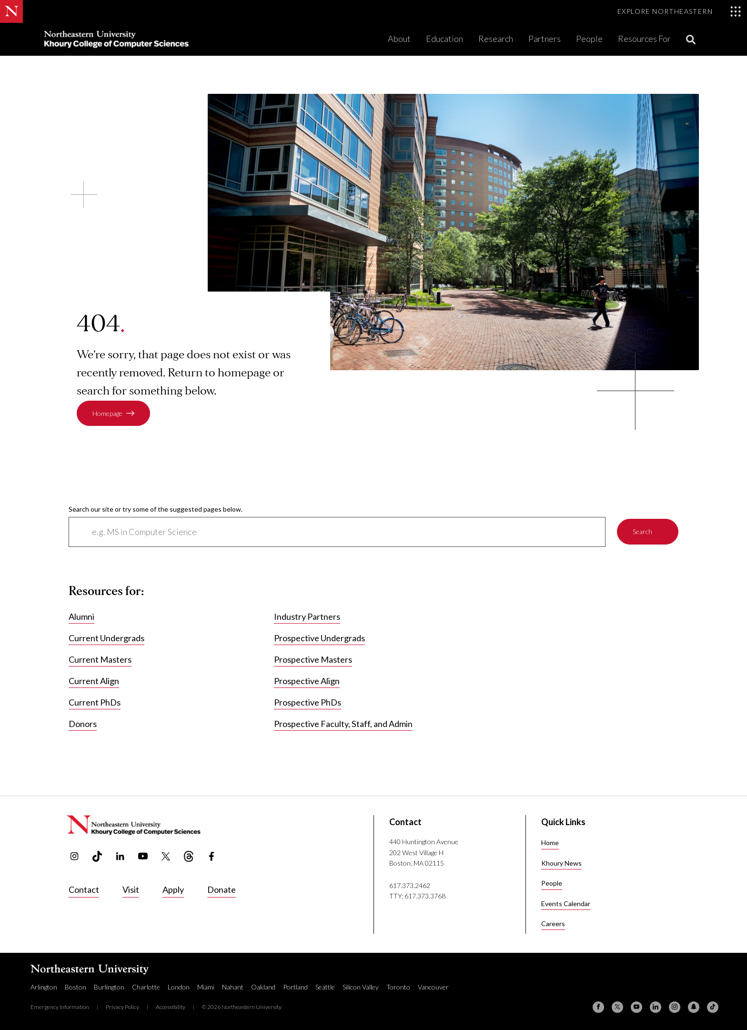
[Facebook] (598, 1007)
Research (495, 38)
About (399, 38)
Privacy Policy (122, 1006)
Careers (553, 923)
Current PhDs (95, 702)
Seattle (325, 987)
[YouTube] (636, 1007)
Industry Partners (307, 617)
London (179, 987)
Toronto (398, 987)
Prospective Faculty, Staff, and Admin (343, 724)
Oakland (263, 987)
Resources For (644, 38)
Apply (173, 889)
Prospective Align (307, 681)
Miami (205, 987)
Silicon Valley (361, 987)
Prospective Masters (313, 660)
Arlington (43, 987)
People (589, 38)
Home (550, 842)
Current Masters (100, 660)
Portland (295, 987)
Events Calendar (565, 903)
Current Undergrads (106, 638)
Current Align (94, 681)
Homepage (107, 413)
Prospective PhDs (307, 702)
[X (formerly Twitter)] (617, 1007)
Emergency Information (59, 1006)
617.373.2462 (409, 885)
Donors (83, 724)
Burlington (109, 987)
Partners (544, 38)
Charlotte (146, 987)
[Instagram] (674, 1007)
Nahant (232, 987)
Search (642, 532)
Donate (221, 889)
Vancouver (433, 987)
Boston (75, 987)
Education (444, 38)
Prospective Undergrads (319, 638)
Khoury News (561, 863)
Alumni (81, 617)
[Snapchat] (693, 1007)
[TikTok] (712, 1007)
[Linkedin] (655, 1007)
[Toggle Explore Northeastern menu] (679, 11)
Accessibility (170, 1006)
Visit (130, 889)
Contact (84, 889)
